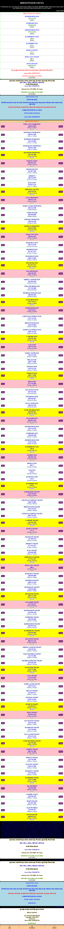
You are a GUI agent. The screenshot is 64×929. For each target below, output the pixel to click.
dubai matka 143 (33, 836)
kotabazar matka (4, 828)
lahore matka (45, 824)
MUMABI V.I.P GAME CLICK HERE (32, 76)
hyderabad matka (36, 825)
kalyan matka (15, 826)
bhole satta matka (33, 833)
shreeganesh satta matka (15, 830)
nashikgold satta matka (16, 835)
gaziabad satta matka (48, 830)
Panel (60, 126)
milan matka (51, 824)
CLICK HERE (32, 77)
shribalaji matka (28, 822)
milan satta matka (46, 831)
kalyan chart (32, 837)
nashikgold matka (43, 826)
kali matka (22, 822)
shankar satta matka (20, 828)
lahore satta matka (38, 831)
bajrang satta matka (50, 833)
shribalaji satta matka (45, 828)
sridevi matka (17, 822)
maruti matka (59, 822)
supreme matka (43, 825)
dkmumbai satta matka (6, 835)
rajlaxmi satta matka (19, 832)
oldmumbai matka (59, 826)
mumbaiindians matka (57, 823)
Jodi (3, 126)
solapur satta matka (6, 830)
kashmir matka (28, 826)
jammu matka (4, 826)
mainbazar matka (51, 826)
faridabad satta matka (57, 830)
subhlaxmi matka (40, 822)
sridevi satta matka (29, 828)
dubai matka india (11, 836)
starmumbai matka (22, 825)
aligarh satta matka (38, 832)
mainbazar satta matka (26, 835)
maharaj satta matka (32, 829)
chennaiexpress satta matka (6, 831)
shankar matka (11, 822)
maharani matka (18, 823)
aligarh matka (29, 825)
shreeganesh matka (40, 823)
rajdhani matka (7, 825)
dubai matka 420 (18, 836)
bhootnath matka (29, 824)
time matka (47, 822)
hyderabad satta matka (47, 832)
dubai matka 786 (40, 836)
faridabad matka (11, 824)
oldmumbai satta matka (36, 835)
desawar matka (26, 823)
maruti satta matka (23, 829)
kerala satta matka (12, 828)
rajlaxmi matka (14, 825)
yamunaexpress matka (37, 824)
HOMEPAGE (32, 923)
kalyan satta (26, 837)
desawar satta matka (59, 829)
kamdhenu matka (59, 825)
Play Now (32, 129)
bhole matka (9, 826)
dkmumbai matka (35, 826)
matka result (57, 836)
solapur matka (32, 823)
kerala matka (4, 822)
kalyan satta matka (41, 833)
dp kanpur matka (39, 837)
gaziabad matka (4, 824)
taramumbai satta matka (26, 830)
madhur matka (12, 823)
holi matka (56, 824)
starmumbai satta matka (29, 832)
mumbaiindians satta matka (37, 830)
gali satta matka (53, 828)
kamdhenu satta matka (16, 833)
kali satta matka (36, 828)
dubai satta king (56, 835)
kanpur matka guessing (49, 836)
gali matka (35, 822)
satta (52, 835)
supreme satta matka (57, 832)
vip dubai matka (26, 836)
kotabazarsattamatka (46, 835)
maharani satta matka (50, 829)
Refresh (32, 20)
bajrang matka (22, 826)
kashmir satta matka (58, 833)
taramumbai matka (48, 823)
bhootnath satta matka (17, 831)
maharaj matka (5, 823)
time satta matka (6, 829)
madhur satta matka (41, 829)
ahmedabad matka (51, 825)
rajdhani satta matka (10, 832)
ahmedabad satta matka (6, 833)
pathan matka (53, 822)
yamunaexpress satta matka (28, 831)
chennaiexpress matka (20, 824)
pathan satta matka (15, 829)
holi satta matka (53, 831)
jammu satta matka (25, 833)
